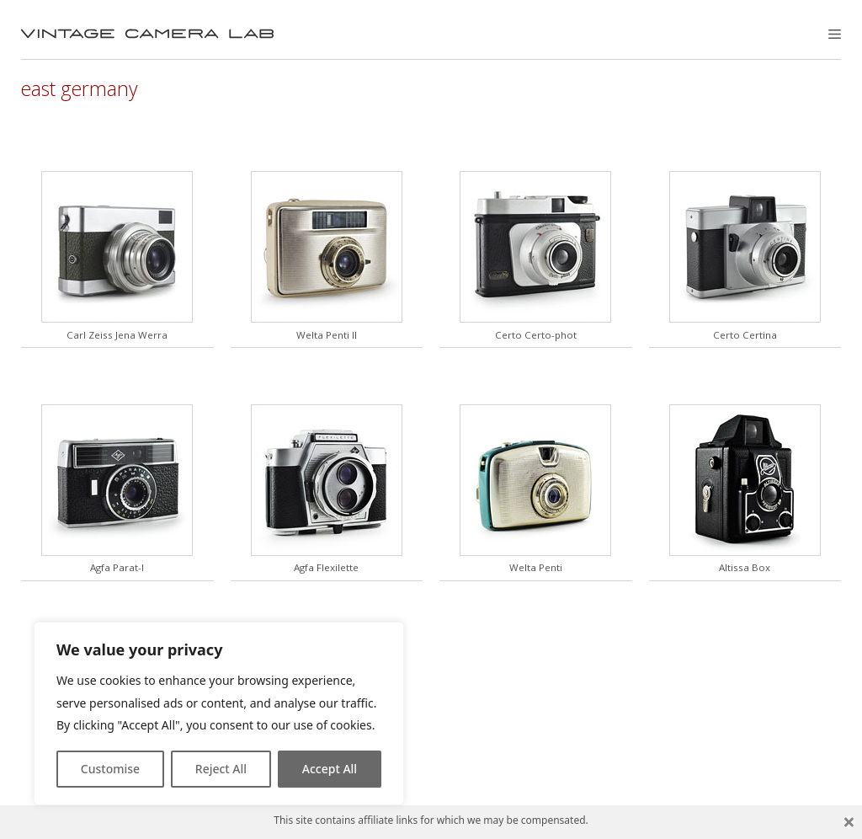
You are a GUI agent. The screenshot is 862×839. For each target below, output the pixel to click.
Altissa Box (744, 567)
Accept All (329, 769)
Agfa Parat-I (117, 567)
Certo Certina (745, 335)
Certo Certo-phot (536, 335)
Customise (110, 769)
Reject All (221, 769)
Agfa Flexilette (326, 567)
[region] (219, 713)
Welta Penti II (326, 335)
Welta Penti (535, 567)
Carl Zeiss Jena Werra (117, 335)
